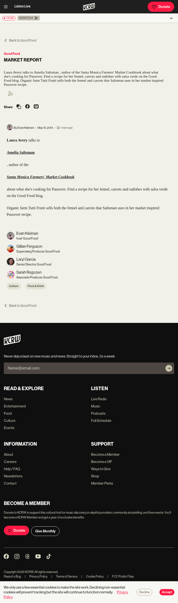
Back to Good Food (20, 40)
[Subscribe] (168, 368)
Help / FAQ (12, 469)
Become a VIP (101, 462)
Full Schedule (101, 420)
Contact (10, 483)
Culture (14, 286)
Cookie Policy (92, 576)
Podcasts (98, 413)
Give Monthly (45, 531)
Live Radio (99, 399)
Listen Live (22, 6)
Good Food (12, 53)
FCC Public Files (120, 576)
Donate (161, 6)
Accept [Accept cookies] (167, 592)
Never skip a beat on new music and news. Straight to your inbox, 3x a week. (59, 356)
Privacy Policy (36, 576)
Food (8, 413)
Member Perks (102, 483)
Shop (95, 476)
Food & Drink (36, 286)
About (8, 454)
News (8, 399)
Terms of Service (64, 576)
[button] (29, 18)
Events (9, 428)
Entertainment (15, 406)
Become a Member (105, 454)
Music (95, 406)
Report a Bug (12, 576)
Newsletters (13, 476)
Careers (10, 462)
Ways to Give (101, 469)
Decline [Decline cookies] (144, 592)
